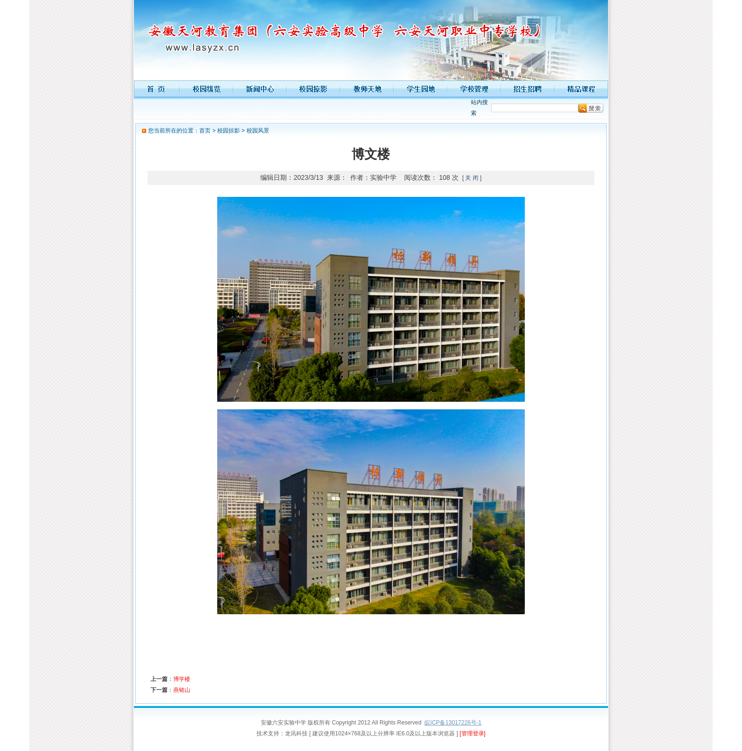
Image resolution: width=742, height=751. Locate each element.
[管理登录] (472, 733)
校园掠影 (228, 130)
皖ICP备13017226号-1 (452, 722)
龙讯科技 (296, 733)
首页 (205, 130)
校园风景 (258, 130)
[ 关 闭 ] (472, 178)
